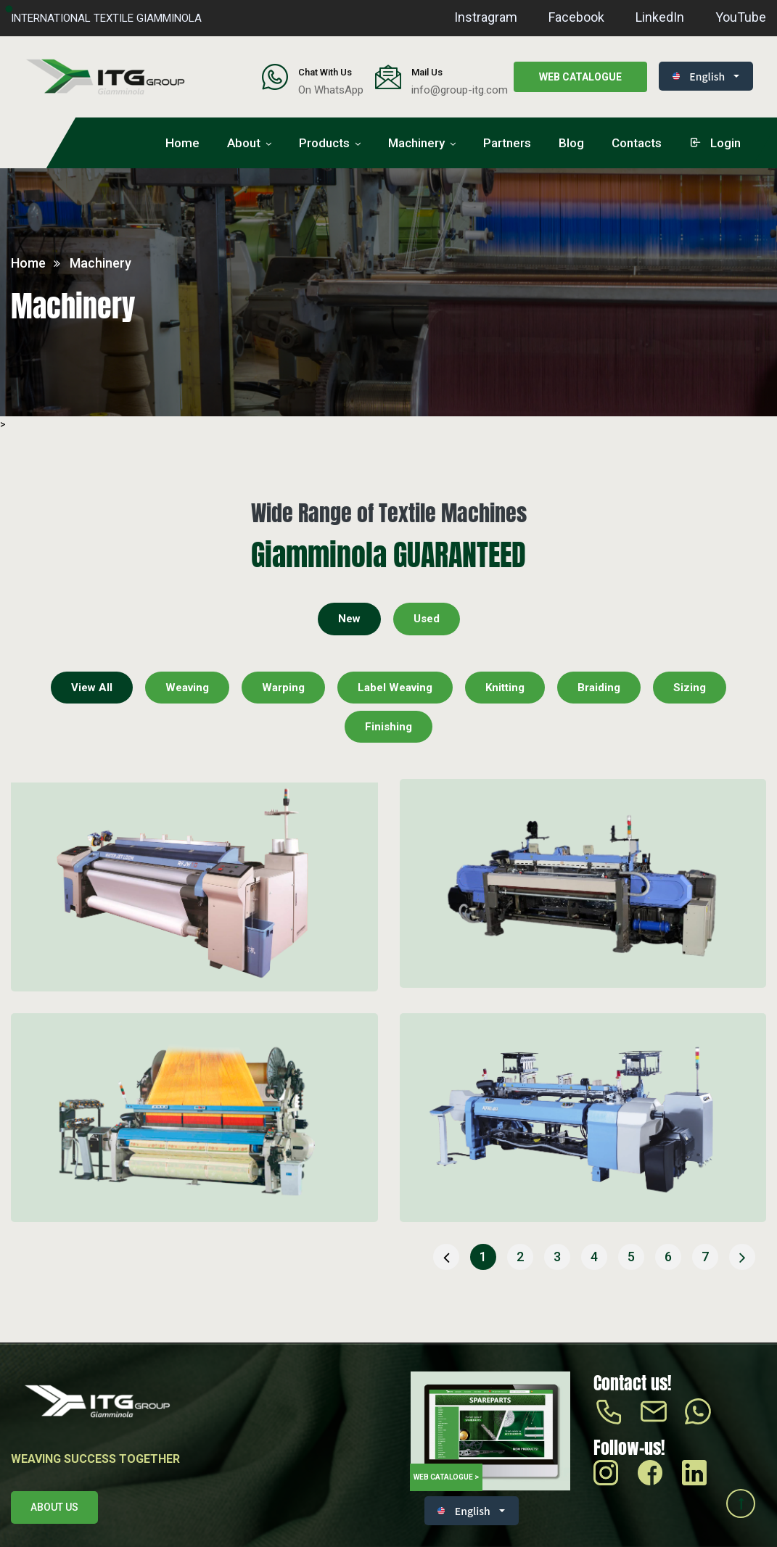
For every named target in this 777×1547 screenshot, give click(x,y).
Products (324, 143)
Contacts (637, 143)
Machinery (416, 143)
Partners (507, 143)
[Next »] (742, 1257)
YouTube (740, 17)
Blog (571, 143)
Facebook (576, 17)
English (699, 76)
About (243, 143)
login (715, 143)
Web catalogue (580, 77)
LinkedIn (660, 17)
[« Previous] (446, 1257)
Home (182, 143)
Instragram (485, 17)
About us (54, 1507)
